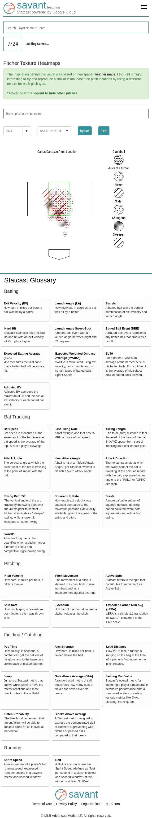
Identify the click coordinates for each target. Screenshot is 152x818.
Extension (62, 605)
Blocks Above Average (71, 714)
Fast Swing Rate (66, 429)
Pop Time (10, 646)
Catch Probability (16, 714)
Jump (8, 676)
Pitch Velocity (13, 575)
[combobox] (76, 27)
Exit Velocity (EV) (16, 303)
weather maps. (105, 74)
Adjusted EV (12, 387)
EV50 (109, 353)
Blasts (109, 496)
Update (85, 131)
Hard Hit (10, 328)
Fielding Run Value (118, 676)
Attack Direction (116, 458)
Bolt (58, 760)
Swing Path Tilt (15, 496)
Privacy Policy (67, 804)
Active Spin (113, 575)
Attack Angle (13, 458)
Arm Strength (64, 646)
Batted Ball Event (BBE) (122, 328)
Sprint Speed (13, 760)
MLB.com (113, 804)
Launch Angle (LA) (68, 303)
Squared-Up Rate (67, 496)
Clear (103, 131)
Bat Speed (11, 429)
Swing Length (116, 429)
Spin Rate (10, 605)
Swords (9, 534)
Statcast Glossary (30, 280)
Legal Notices (91, 804)
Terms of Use (42, 804)
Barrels (110, 303)
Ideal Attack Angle (67, 458)
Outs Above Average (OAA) (74, 676)
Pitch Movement (66, 575)
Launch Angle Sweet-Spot (73, 328)
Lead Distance (116, 646)
